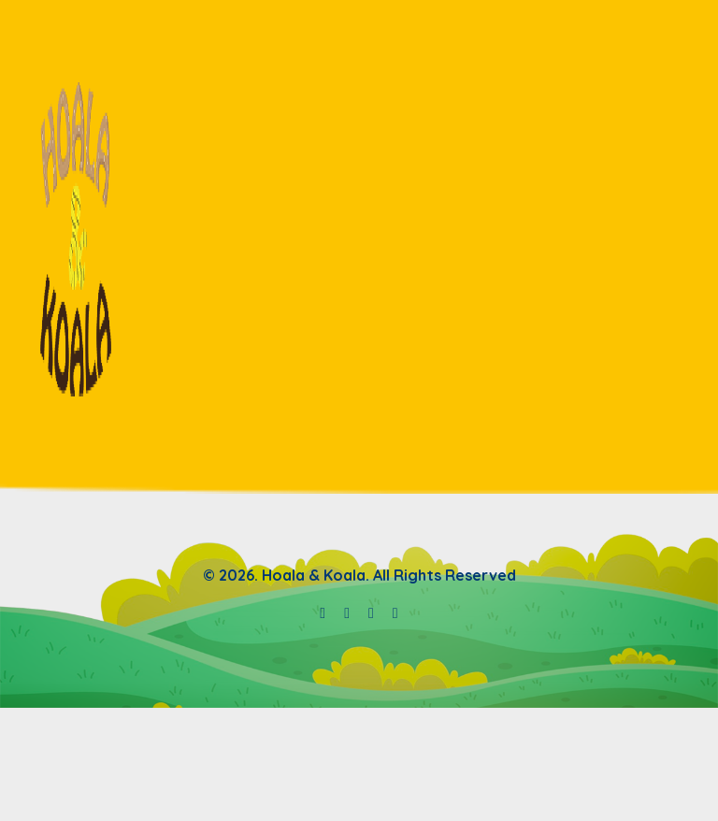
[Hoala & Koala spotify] (347, 612)
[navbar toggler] (673, 239)
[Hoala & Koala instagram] (371, 612)
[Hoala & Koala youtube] (322, 612)
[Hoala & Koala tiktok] (395, 612)
